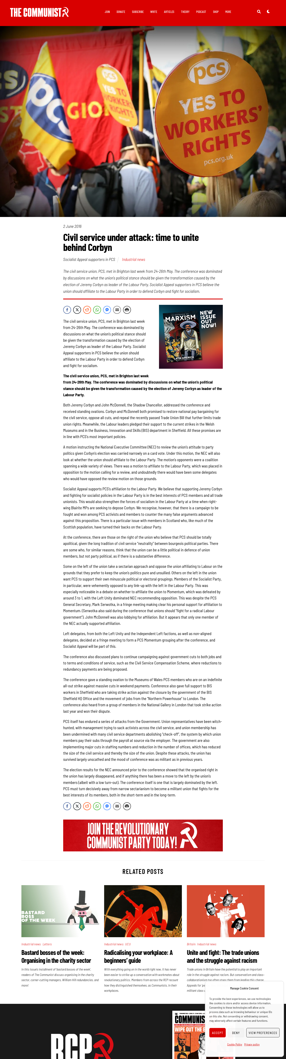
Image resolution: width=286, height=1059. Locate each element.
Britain (191, 945)
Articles (169, 12)
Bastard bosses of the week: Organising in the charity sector (56, 957)
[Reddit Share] (87, 310)
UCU (128, 945)
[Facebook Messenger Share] (107, 310)
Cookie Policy (234, 1044)
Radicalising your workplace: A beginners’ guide (138, 957)
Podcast (201, 12)
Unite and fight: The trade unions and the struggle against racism (223, 957)
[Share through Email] (117, 310)
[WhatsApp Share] (97, 310)
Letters (47, 945)
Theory (185, 12)
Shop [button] (216, 12)
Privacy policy (252, 1044)
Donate (121, 12)
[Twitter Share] (77, 310)
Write (153, 12)
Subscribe (138, 12)
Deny (236, 1033)
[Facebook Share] (67, 310)
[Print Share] (127, 310)
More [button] (228, 12)
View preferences (263, 1033)
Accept (217, 1033)
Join (107, 12)
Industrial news (133, 260)
